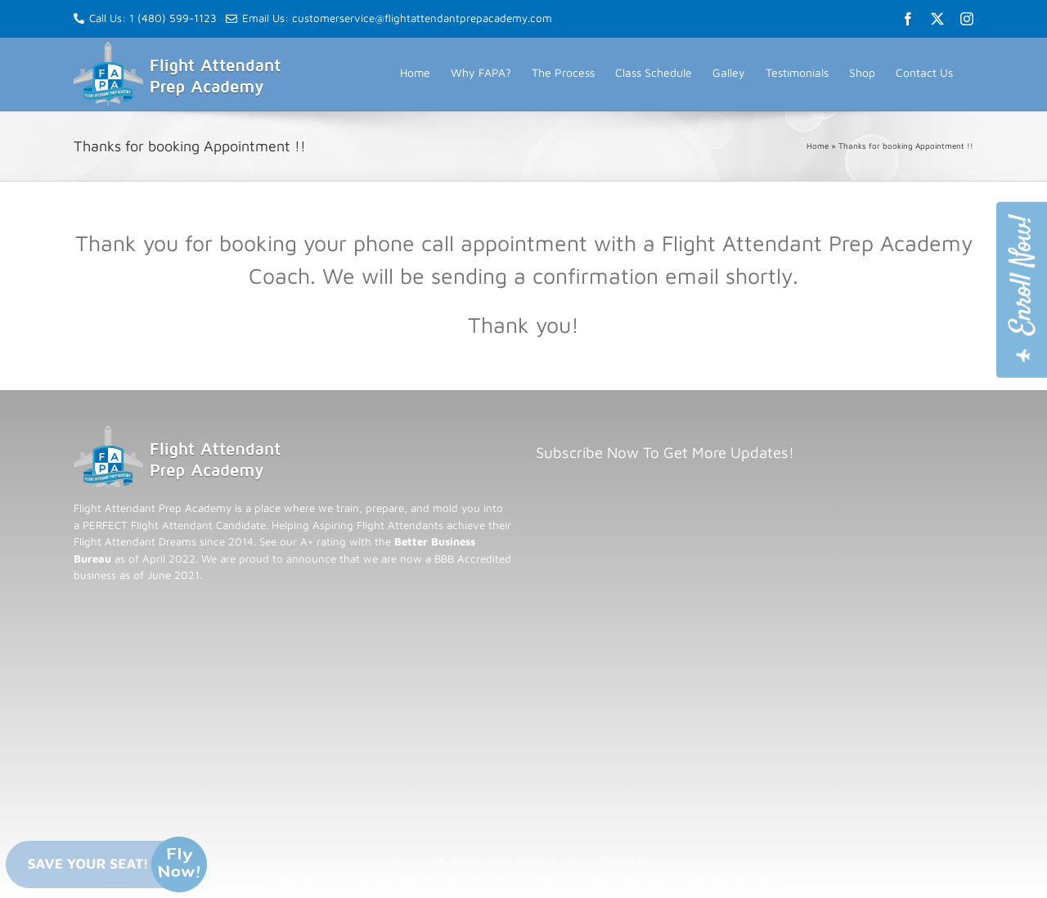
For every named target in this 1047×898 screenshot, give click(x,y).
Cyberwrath (686, 877)
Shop (578, 861)
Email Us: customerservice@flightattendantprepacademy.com (389, 18)
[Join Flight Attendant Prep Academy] (1021, 290)
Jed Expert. (760, 877)
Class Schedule (523, 861)
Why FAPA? (454, 861)
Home (818, 145)
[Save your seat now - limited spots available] (106, 864)
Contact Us (624, 861)
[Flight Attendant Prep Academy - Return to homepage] (177, 433)
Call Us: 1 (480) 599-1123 (153, 18)
